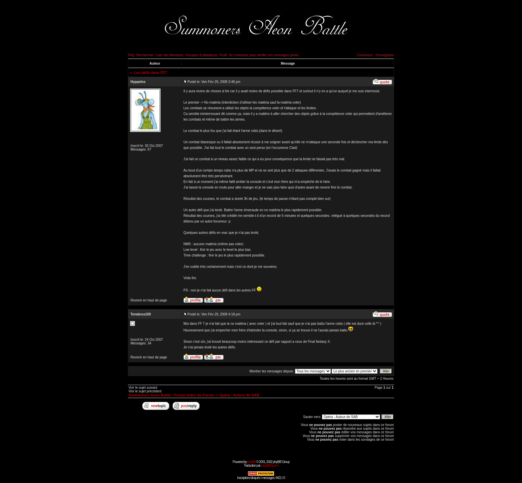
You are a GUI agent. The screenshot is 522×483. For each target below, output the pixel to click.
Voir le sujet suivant (143, 387)
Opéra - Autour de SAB (239, 395)
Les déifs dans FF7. (151, 73)
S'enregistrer (385, 55)
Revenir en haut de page (148, 300)
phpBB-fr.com (270, 465)
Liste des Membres (169, 55)
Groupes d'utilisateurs (201, 55)
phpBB (251, 462)
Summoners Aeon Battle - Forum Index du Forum (171, 395)
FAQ (131, 55)
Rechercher (145, 55)
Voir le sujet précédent (145, 391)
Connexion (365, 55)
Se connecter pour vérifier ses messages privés (264, 55)
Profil (223, 55)
